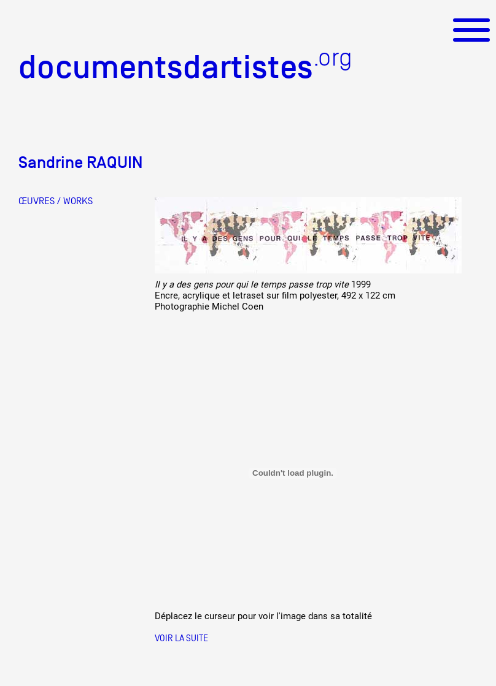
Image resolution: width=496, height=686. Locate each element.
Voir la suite (181, 638)
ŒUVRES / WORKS (55, 201)
